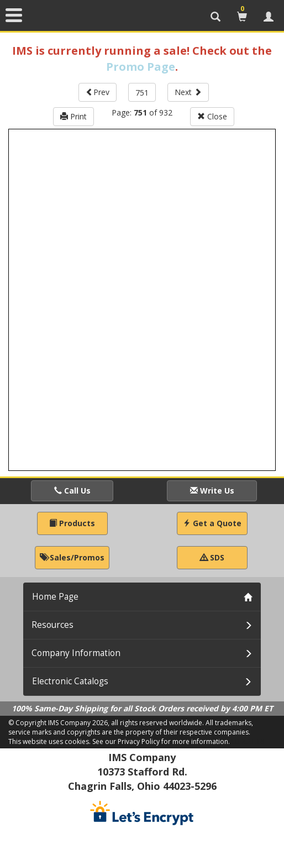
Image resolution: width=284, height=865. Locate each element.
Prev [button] (97, 92)
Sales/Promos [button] (72, 557)
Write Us (212, 490)
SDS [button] (212, 557)
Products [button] (72, 523)
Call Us (72, 490)
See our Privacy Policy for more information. (161, 741)
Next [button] (188, 92)
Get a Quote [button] (212, 523)
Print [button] (73, 116)
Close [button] (212, 116)
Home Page (55, 596)
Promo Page (140, 66)
